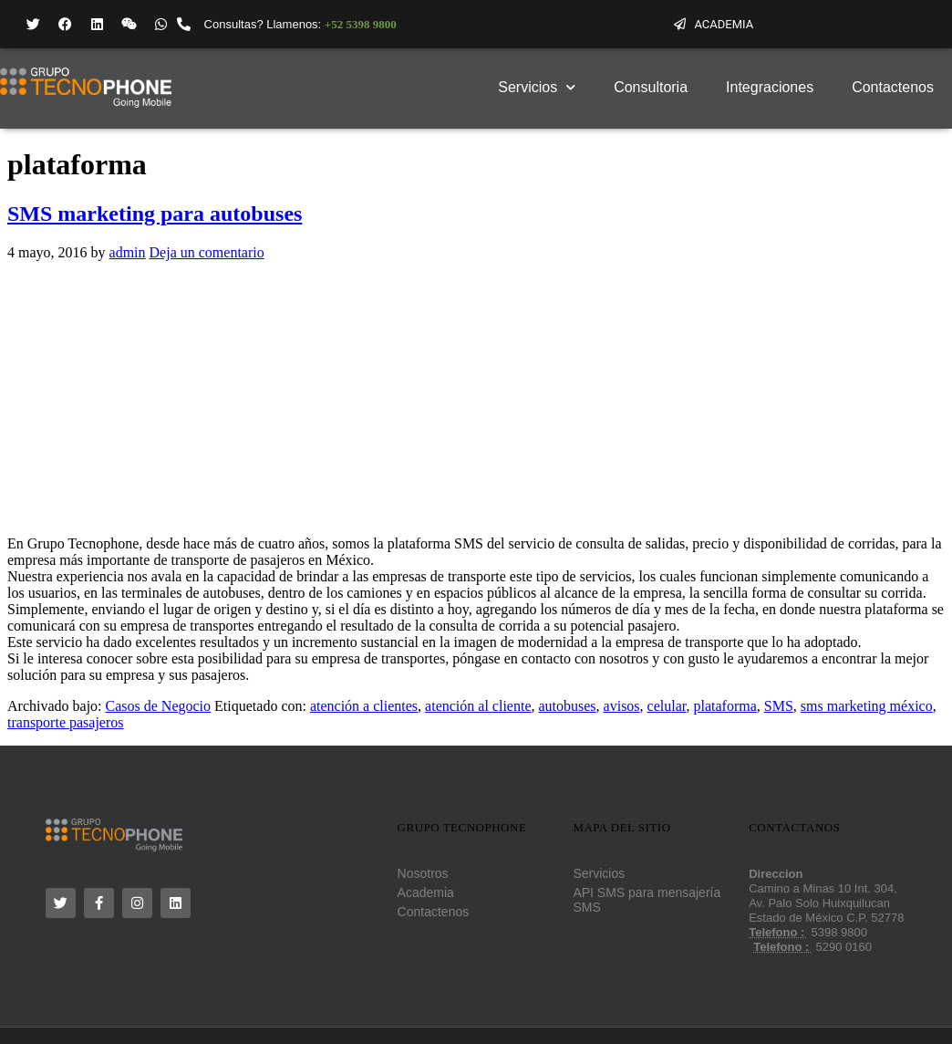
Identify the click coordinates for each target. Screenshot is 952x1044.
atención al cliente (478, 706)
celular (667, 706)
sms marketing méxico (867, 706)
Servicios (536, 87)
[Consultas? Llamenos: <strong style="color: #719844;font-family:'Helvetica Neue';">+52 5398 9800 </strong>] (184, 24)
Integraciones (769, 87)
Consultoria (651, 87)
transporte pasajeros (65, 722)
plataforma (724, 706)
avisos (622, 706)
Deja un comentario (207, 252)
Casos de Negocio (159, 706)
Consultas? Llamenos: (300, 24)
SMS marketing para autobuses (154, 213)
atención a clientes (364, 706)
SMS (778, 706)
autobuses (566, 706)
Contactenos (893, 87)
